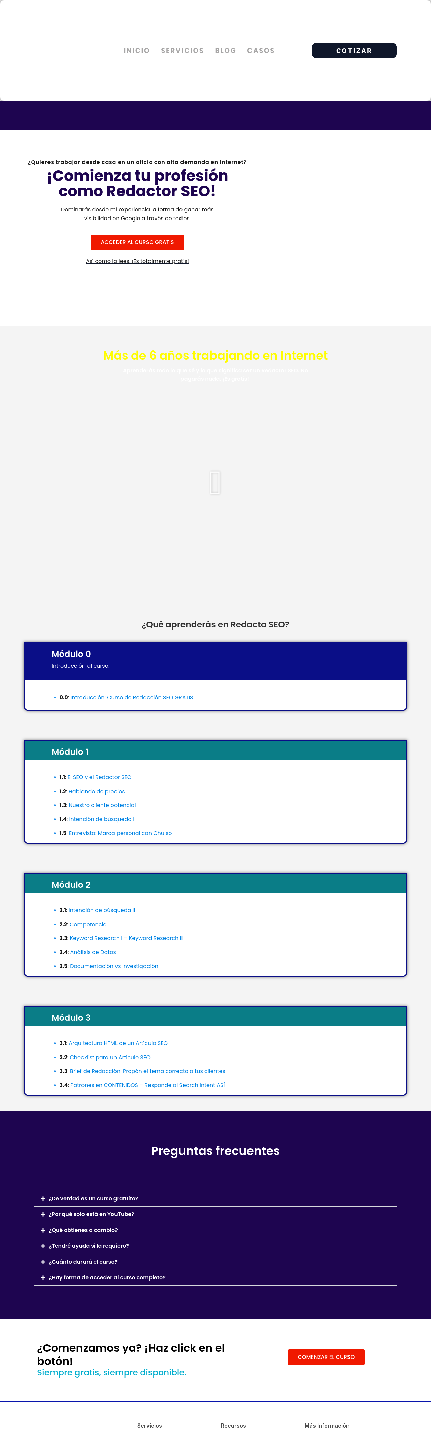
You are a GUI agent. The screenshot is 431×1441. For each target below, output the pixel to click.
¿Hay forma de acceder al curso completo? (107, 1277)
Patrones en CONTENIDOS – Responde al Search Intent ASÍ (147, 1085)
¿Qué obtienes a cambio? (83, 1230)
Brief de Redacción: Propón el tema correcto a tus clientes (147, 1071)
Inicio (137, 50)
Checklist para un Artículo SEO (110, 1057)
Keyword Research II (156, 938)
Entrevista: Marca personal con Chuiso (120, 833)
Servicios (182, 50)
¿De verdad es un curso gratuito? (94, 1198)
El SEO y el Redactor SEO (100, 777)
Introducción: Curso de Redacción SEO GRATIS (131, 697)
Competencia (88, 924)
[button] (215, 483)
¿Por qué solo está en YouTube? (92, 1214)
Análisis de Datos (93, 952)
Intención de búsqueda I (101, 819)
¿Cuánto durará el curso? (83, 1262)
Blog (225, 50)
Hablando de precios (97, 791)
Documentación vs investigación (114, 966)
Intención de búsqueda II (102, 910)
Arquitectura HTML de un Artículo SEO (118, 1043)
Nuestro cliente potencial (102, 805)
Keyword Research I (96, 938)
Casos (261, 50)
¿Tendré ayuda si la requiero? (89, 1246)
